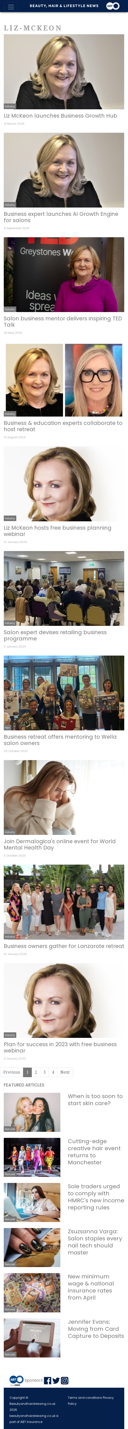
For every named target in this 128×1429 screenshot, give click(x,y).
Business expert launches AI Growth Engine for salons (61, 217)
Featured (10, 1129)
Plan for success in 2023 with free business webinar (60, 1047)
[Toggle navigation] (11, 7)
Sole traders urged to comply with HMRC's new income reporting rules (96, 1196)
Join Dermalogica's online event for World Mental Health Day (60, 844)
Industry (10, 106)
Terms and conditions (85, 1398)
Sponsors (34, 1380)
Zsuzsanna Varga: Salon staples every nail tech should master (95, 1242)
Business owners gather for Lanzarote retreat (64, 946)
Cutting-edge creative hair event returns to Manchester (94, 1151)
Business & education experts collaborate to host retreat (63, 426)
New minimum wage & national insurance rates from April (91, 1287)
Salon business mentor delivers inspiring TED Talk (63, 321)
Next (65, 1072)
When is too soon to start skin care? (95, 1099)
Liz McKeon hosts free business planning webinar (57, 531)
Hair (7, 727)
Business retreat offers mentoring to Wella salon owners (60, 740)
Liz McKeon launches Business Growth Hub (60, 116)
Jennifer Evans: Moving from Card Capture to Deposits (96, 1329)
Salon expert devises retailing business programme (55, 635)
